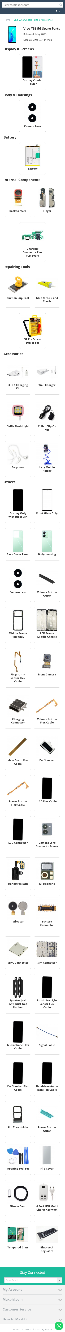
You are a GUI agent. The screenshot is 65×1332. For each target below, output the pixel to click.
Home (7, 19)
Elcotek (48, 1329)
